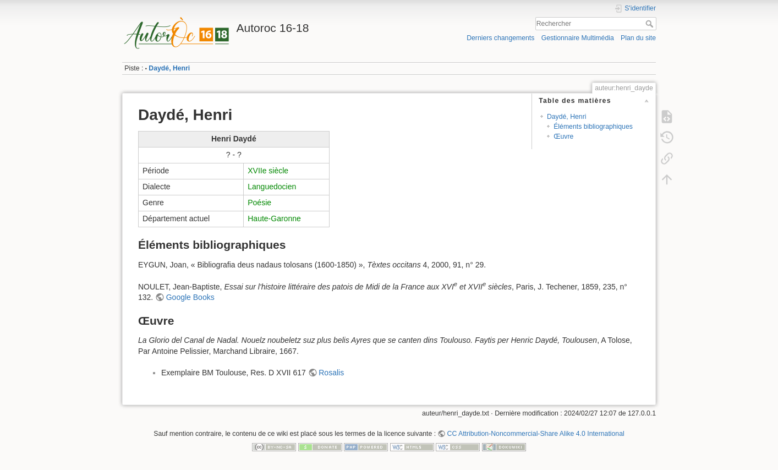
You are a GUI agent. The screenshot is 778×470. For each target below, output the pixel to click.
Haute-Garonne (274, 218)
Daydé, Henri (169, 68)
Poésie (259, 202)
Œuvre (563, 136)
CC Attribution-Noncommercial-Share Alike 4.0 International (535, 434)
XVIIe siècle (268, 170)
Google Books (190, 297)
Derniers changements (500, 38)
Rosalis (331, 372)
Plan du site (638, 38)
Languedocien (272, 186)
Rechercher (650, 24)
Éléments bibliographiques (593, 126)
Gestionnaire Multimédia (577, 38)
